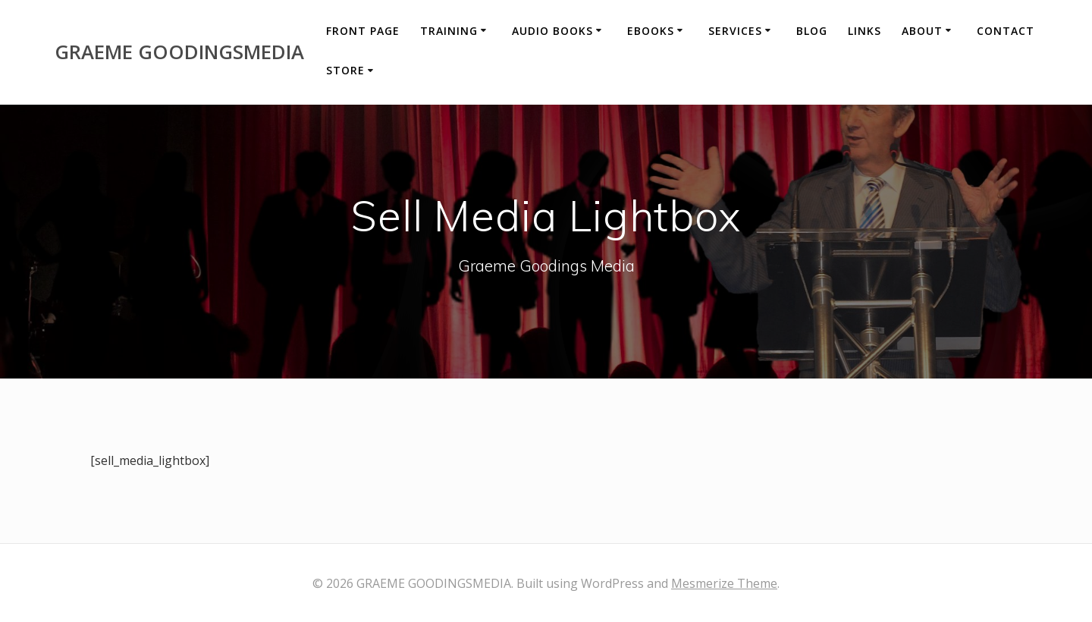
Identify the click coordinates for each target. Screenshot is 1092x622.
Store (345, 70)
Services (735, 31)
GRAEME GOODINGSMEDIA (179, 52)
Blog (811, 31)
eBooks (650, 31)
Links (864, 31)
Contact (1005, 31)
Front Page (363, 31)
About (922, 31)
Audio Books (552, 31)
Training (449, 31)
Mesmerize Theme (724, 583)
